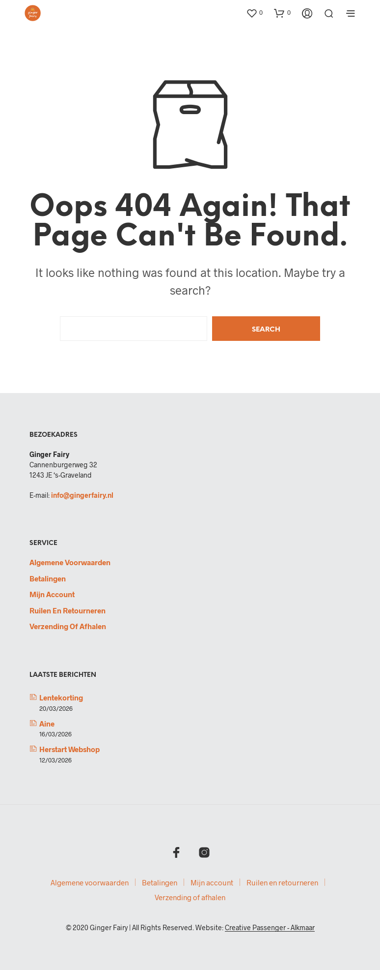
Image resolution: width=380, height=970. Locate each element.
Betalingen (47, 578)
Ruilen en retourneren (67, 610)
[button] (254, 13)
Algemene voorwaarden (69, 562)
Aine (46, 723)
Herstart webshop (69, 749)
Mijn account (52, 594)
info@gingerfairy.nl (82, 495)
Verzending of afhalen (67, 626)
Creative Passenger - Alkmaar (270, 928)
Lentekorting (61, 697)
